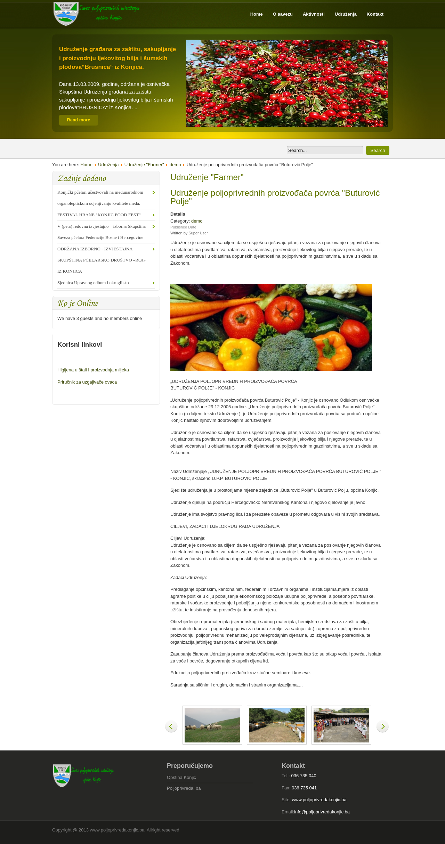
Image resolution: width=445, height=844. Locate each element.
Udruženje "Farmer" (144, 164)
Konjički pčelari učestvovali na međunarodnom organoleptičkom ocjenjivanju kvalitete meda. (100, 198)
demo (175, 164)
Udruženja (108, 164)
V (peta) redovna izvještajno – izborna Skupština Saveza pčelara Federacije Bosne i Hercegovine (101, 232)
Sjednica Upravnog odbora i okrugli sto (93, 282)
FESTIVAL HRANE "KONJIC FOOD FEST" (99, 214)
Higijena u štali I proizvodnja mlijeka (93, 369)
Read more (78, 119)
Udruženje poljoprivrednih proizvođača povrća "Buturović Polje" (275, 197)
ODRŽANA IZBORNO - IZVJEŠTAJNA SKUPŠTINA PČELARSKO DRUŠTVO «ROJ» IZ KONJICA (101, 260)
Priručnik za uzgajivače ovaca (87, 382)
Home (86, 164)
